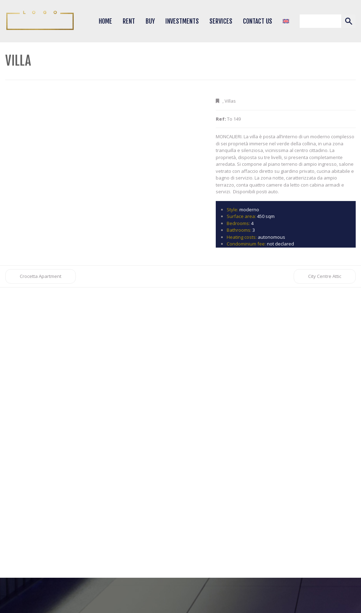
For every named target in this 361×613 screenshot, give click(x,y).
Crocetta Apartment (40, 276)
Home (105, 21)
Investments (182, 21)
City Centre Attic (324, 276)
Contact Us (257, 21)
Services (220, 21)
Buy (150, 21)
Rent (129, 21)
